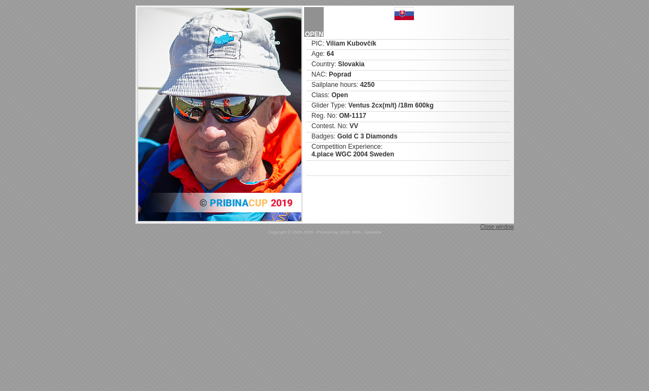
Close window (497, 227)
